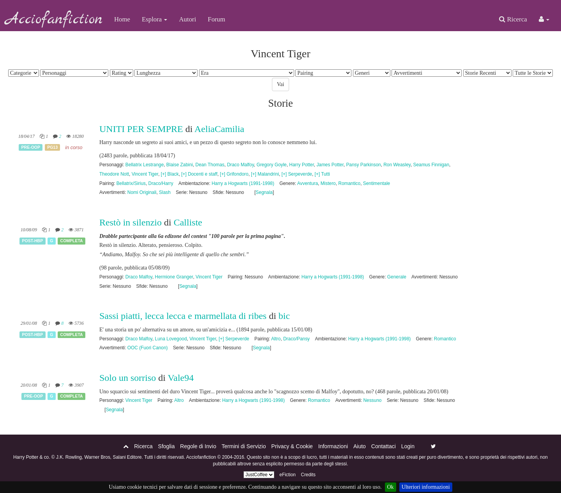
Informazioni (333, 446)
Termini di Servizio (244, 446)
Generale (396, 277)
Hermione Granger (174, 277)
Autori (187, 19)
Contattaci (383, 446)
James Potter (329, 164)
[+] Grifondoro (234, 174)
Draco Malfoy (240, 164)
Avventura (307, 183)
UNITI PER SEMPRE (141, 129)
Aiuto (359, 446)
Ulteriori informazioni (426, 487)
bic (284, 316)
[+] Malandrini (265, 174)
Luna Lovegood (171, 339)
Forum (216, 19)
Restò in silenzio (130, 222)
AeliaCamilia (219, 129)
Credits (308, 474)
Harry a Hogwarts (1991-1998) (243, 183)
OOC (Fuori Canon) (147, 347)
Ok (390, 487)
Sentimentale (376, 183)
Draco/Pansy (296, 339)
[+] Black (170, 174)
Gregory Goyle (271, 164)
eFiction (287, 474)
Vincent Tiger (145, 174)
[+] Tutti (322, 174)
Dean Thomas (210, 164)
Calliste (188, 222)
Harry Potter (301, 164)
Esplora (154, 19)
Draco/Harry (160, 183)
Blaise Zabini (179, 164)
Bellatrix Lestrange (144, 164)
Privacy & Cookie (292, 446)
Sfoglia (166, 446)
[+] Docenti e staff (199, 174)
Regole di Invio (198, 446)
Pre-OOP (30, 147)
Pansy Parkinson (363, 164)
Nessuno (372, 400)
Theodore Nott (114, 174)
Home (122, 19)
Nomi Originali (142, 192)
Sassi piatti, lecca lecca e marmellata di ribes (182, 316)
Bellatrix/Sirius (131, 183)
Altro (275, 339)
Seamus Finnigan (431, 164)
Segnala (264, 192)
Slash (165, 192)
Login (408, 446)
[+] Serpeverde (297, 174)
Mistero (328, 183)
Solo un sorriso (127, 378)
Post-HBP (32, 240)
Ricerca (513, 19)
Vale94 (181, 378)
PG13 (52, 147)
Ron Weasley (397, 164)
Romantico (349, 183)
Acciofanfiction (54, 19)
